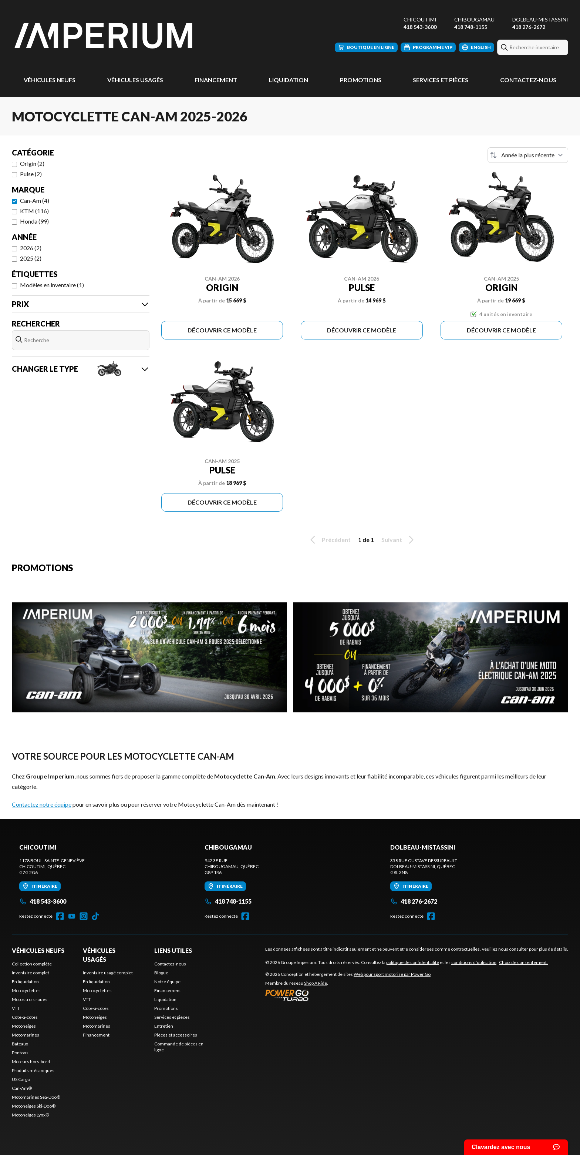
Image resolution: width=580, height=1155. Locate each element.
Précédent (329, 539)
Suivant (398, 539)
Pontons (20, 1052)
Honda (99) (34, 221)
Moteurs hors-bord (31, 1061)
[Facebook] (59, 916)
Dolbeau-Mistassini (540, 19)
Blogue (161, 972)
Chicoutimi (420, 19)
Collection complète (32, 964)
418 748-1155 (470, 27)
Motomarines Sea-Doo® (36, 1097)
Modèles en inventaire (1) (52, 284)
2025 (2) (30, 258)
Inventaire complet (30, 972)
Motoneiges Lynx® (30, 1115)
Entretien (163, 1026)
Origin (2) (32, 163)
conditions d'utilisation (473, 962)
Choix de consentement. (523, 962)
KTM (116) (34, 210)
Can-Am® (22, 1088)
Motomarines (25, 1035)
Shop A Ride (315, 983)
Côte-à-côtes (25, 1017)
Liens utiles (173, 950)
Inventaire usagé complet (108, 972)
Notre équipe (167, 981)
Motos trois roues (29, 999)
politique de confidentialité (412, 962)
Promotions (360, 79)
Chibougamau (474, 19)
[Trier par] (528, 155)
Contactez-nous (528, 79)
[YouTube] (71, 916)
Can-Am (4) (34, 200)
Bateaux (20, 1044)
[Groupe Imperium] (104, 36)
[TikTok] (95, 916)
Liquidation (288, 79)
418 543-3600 (420, 27)
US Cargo (21, 1079)
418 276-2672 (528, 27)
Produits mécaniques (33, 1070)
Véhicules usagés (135, 79)
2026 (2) (30, 247)
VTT (16, 1008)
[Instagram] (83, 916)
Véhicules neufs (49, 79)
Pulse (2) (31, 173)
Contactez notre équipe (41, 804)
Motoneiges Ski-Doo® (33, 1106)
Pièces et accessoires (175, 1035)
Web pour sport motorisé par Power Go (392, 974)
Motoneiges (24, 1026)
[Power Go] (348, 995)
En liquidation (25, 981)
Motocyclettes (26, 990)
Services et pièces (440, 79)
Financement (216, 79)
